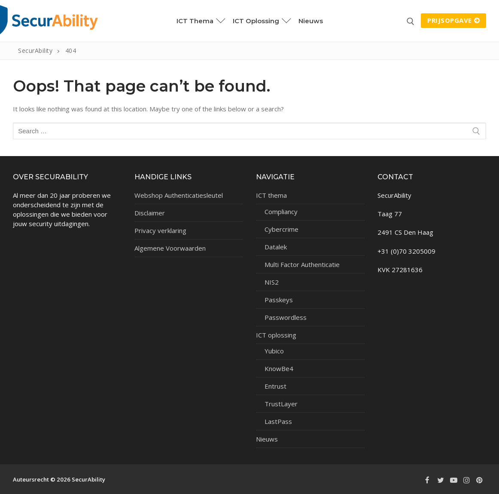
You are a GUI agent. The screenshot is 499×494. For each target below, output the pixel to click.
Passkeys (279, 299)
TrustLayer (281, 403)
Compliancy (281, 211)
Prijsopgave (453, 20)
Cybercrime (281, 229)
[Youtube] (453, 480)
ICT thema (272, 195)
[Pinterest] (479, 480)
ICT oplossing (277, 335)
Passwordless (286, 317)
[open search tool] (410, 21)
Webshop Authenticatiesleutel (178, 195)
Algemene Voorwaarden (170, 248)
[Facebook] (427, 480)
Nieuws (267, 439)
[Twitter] (440, 480)
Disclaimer (149, 213)
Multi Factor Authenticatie (302, 264)
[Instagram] (466, 480)
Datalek (276, 246)
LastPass (278, 421)
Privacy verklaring (160, 230)
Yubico (274, 351)
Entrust (275, 386)
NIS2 (272, 282)
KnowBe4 (279, 368)
